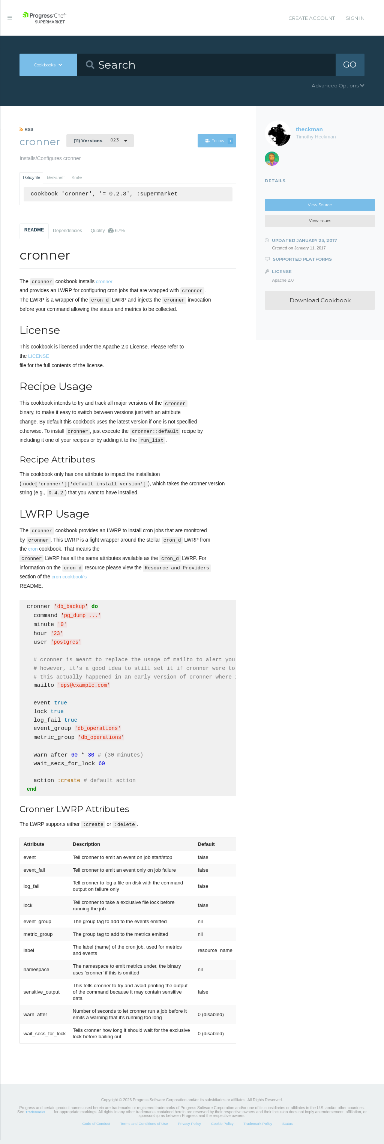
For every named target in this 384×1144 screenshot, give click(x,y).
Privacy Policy (189, 1127)
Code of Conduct (96, 1127)
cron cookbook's (69, 577)
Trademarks (35, 1116)
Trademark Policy (257, 1127)
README (34, 230)
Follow (219, 141)
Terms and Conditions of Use (144, 1127)
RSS (26, 129)
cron (33, 549)
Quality (108, 230)
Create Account (311, 18)
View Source (320, 205)
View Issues (320, 220)
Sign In (355, 18)
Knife (77, 177)
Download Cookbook (320, 300)
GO (350, 64)
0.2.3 (96, 140)
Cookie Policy (222, 1127)
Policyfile (31, 177)
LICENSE (38, 356)
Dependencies (67, 230)
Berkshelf (56, 177)
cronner (104, 281)
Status (287, 1127)
